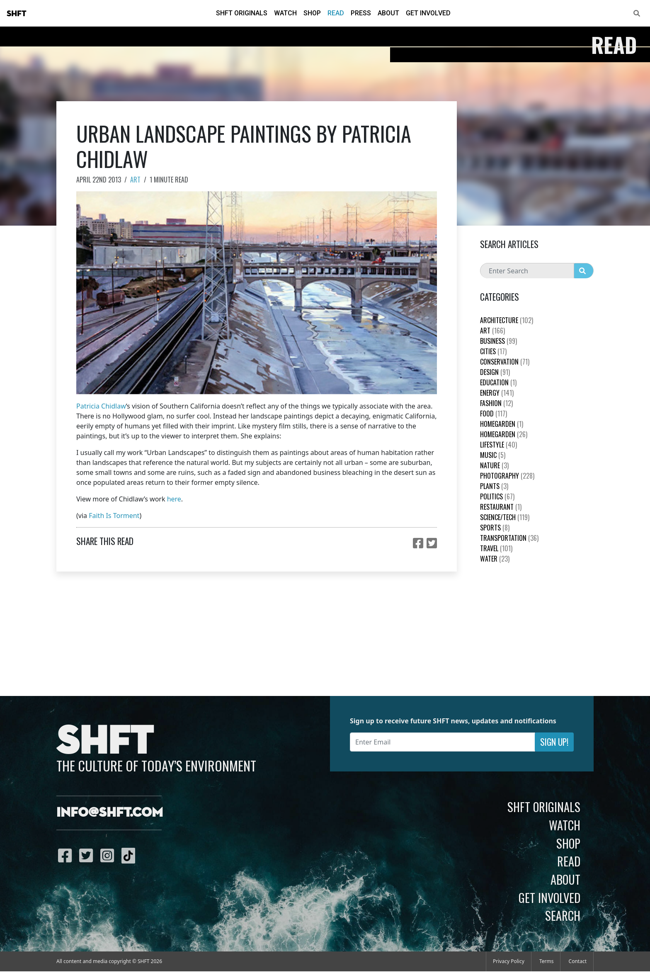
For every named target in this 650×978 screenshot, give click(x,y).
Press (361, 13)
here (174, 499)
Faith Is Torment (114, 515)
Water (494, 559)
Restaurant (500, 507)
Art (135, 180)
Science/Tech (504, 517)
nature (494, 465)
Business (498, 341)
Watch (285, 13)
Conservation (504, 362)
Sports (494, 528)
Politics (497, 496)
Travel (496, 548)
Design (495, 372)
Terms (546, 961)
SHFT (17, 14)
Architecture (506, 320)
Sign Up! (554, 741)
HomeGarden (501, 424)
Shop (312, 13)
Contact (578, 961)
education (498, 382)
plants (494, 486)
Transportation (509, 538)
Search (562, 915)
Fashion (496, 403)
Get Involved (428, 13)
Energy (497, 393)
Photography (507, 476)
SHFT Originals (241, 13)
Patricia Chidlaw (101, 406)
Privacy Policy (508, 961)
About (388, 13)
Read (335, 13)
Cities (493, 351)
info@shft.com (109, 813)
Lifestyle (498, 445)
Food (493, 413)
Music (492, 455)
